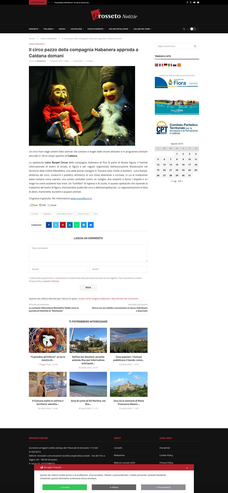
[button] (49, 2)
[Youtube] (194, 2)
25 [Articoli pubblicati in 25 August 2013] (196, 169)
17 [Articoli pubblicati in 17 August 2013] (189, 164)
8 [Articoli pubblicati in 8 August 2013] (177, 159)
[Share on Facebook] (49, 225)
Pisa (95, 214)
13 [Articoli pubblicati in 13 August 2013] (164, 164)
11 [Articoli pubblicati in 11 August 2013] (196, 159)
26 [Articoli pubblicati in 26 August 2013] (158, 175)
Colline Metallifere (118, 29)
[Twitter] (191, 2)
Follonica (48, 29)
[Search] (184, 29)
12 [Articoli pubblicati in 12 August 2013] (158, 164)
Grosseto (33, 29)
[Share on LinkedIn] (70, 225)
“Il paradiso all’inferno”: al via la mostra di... (72, 3)
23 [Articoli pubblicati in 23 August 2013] (183, 169)
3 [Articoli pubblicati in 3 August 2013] (189, 153)
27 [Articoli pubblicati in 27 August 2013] (164, 175)
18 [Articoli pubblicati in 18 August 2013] (196, 164)
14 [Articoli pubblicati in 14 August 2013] (170, 164)
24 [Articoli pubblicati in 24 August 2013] (189, 169)
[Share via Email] (91, 225)
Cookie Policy (166, 455)
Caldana (34, 214)
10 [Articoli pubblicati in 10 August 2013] (189, 159)
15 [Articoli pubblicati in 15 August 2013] (177, 164)
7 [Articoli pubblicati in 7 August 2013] (170, 159)
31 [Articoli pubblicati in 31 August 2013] (189, 175)
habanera (47, 214)
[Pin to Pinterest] (63, 225)
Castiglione (76, 29)
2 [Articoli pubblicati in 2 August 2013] (183, 153)
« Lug (173, 181)
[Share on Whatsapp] (77, 225)
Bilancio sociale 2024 (124, 462)
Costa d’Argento (95, 29)
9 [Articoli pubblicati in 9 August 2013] (183, 159)
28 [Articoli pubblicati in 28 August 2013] (170, 175)
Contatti (118, 447)
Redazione (41, 61)
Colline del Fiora (141, 29)
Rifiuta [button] (114, 487)
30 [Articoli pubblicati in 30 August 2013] (183, 175)
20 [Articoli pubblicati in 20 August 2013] (164, 169)
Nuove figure (83, 214)
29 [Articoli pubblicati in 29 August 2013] (177, 175)
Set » (180, 181)
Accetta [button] (64, 487)
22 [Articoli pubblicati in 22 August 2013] (177, 169)
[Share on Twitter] (56, 225)
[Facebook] (187, 2)
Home (31, 38)
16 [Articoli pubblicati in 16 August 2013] (183, 164)
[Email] (198, 2)
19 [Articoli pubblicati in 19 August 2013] (158, 169)
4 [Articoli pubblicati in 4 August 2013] (196, 153)
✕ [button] (187, 468)
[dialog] (114, 478)
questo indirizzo (51, 281)
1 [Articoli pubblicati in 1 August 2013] (177, 153)
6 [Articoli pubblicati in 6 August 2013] (164, 159)
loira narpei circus (64, 214)
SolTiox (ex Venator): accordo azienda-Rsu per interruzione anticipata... (88, 360)
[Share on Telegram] (84, 225)
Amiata (62, 29)
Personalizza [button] (163, 487)
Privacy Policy (166, 462)
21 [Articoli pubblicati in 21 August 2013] (170, 169)
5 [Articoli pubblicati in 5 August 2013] (158, 159)
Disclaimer (165, 447)
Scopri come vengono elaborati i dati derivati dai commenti (108, 298)
